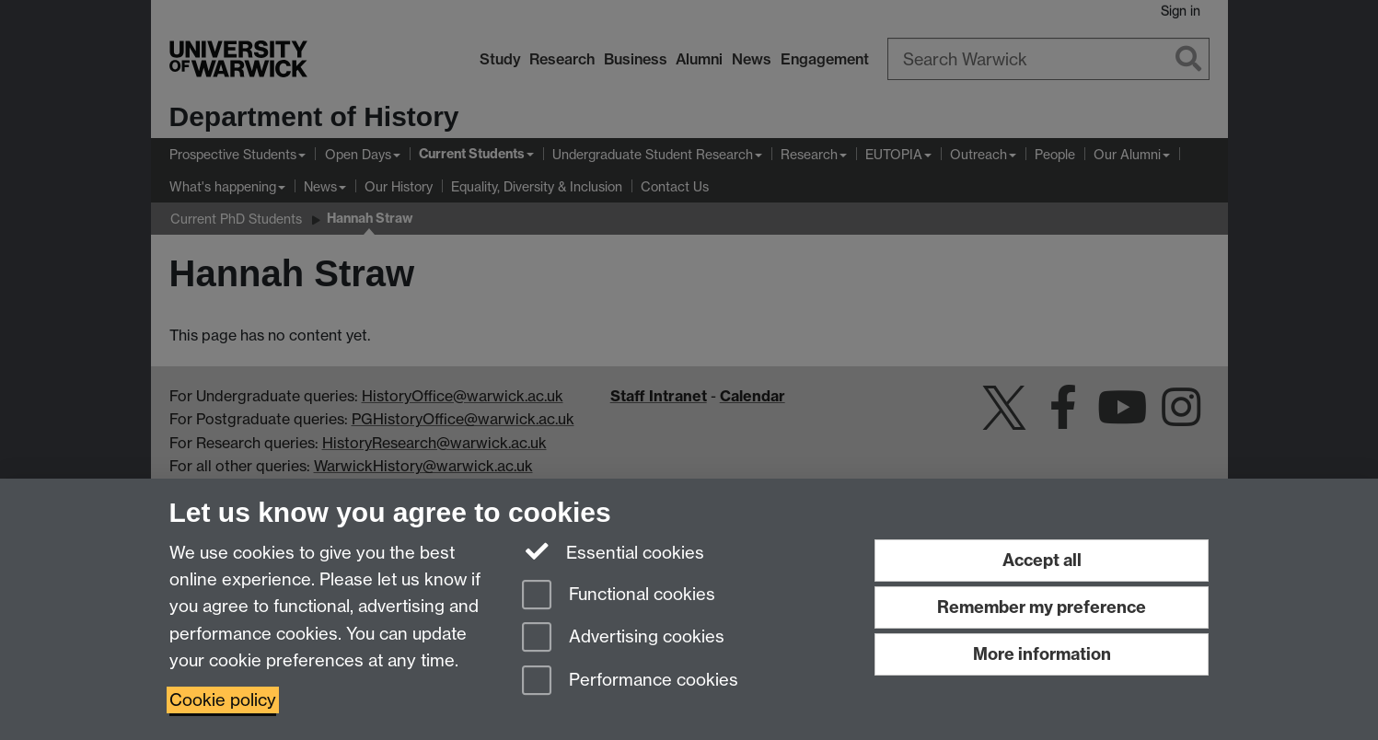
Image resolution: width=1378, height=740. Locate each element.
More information (1042, 654)
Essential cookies (613, 551)
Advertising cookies (623, 638)
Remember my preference (1041, 607)
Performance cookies (630, 682)
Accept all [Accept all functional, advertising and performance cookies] (1042, 560)
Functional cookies (618, 596)
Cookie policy (222, 700)
